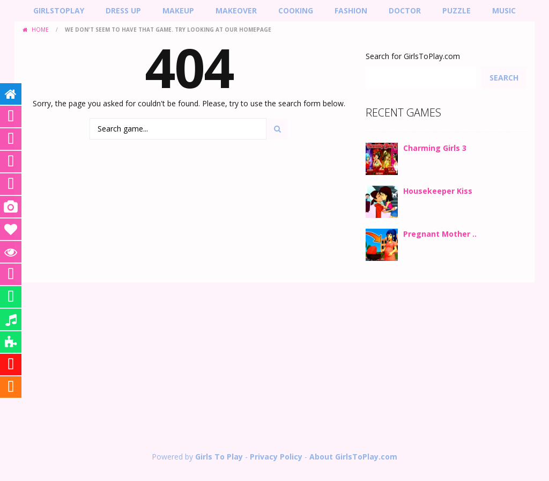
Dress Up (123, 10)
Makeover (236, 10)
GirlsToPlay (58, 10)
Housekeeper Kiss (437, 191)
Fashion (351, 10)
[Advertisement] (274, 368)
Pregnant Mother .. (440, 234)
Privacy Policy (276, 456)
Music (504, 10)
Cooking (295, 10)
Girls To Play (219, 456)
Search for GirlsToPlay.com (413, 56)
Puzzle (456, 10)
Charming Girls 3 (434, 148)
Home (40, 29)
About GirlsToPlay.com (353, 456)
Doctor (405, 10)
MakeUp (178, 10)
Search (503, 77)
